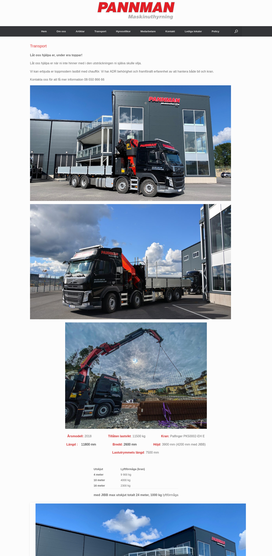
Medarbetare (148, 31)
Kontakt (170, 31)
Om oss (61, 31)
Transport (100, 31)
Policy (215, 31)
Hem (44, 31)
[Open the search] (236, 31)
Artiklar (80, 31)
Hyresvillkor (123, 31)
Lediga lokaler (193, 31)
